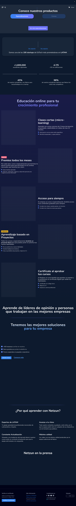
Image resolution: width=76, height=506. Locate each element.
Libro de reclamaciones (31, 501)
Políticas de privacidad (31, 497)
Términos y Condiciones (31, 495)
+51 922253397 (51, 499)
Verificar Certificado (8, 500)
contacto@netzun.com (51, 497)
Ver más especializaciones (38, 28)
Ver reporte (31, 48)
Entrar (72, 7)
